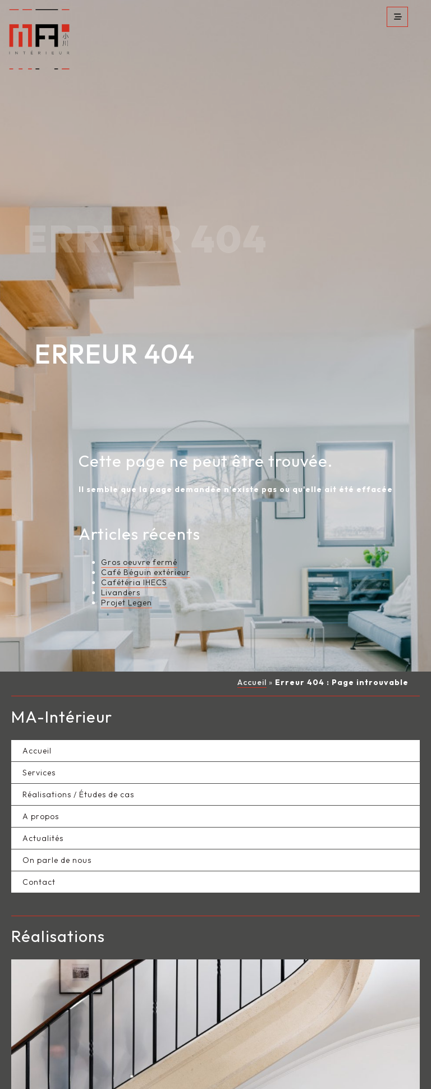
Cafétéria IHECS (134, 550)
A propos (40, 784)
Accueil (252, 650)
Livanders (120, 560)
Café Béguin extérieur (145, 540)
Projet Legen (126, 571)
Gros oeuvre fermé (139, 530)
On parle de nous (56, 828)
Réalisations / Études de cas (78, 762)
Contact (39, 849)
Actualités (42, 806)
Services (39, 740)
